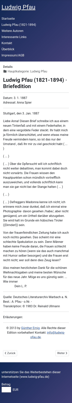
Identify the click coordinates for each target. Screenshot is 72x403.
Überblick (8, 49)
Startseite (8, 18)
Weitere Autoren (12, 31)
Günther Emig (30, 328)
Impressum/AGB (13, 55)
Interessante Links (14, 37)
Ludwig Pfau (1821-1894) (19, 25)
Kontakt (7, 43)
